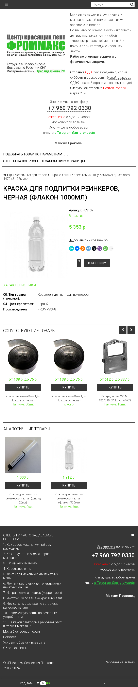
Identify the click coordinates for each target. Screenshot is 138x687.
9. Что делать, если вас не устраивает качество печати (31, 605)
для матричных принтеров (28, 175)
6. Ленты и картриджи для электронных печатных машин (32, 585)
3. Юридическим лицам (20, 563)
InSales (129, 662)
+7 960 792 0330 (69, 108)
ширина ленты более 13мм (70, 175)
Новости (9, 637)
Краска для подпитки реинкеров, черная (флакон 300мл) (69, 498)
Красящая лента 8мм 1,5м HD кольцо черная (69, 398)
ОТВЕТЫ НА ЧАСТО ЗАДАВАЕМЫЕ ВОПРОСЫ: (28, 537)
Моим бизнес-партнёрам (21, 631)
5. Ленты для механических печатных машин (30, 576)
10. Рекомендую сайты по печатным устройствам (30, 615)
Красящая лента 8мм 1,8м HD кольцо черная (23, 398)
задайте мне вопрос (85, 25)
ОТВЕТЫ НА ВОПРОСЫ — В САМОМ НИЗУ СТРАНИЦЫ (44, 161)
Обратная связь (15, 648)
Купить (23, 387)
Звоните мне (59, 102)
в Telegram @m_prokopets (74, 133)
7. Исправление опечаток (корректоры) (32, 593)
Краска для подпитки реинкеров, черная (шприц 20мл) (23, 498)
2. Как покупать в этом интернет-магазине (27, 556)
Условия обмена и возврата (24, 642)
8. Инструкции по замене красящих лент (32, 598)
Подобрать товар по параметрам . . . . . (36, 154)
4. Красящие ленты (17, 569)
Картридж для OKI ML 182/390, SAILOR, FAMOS (115, 398)
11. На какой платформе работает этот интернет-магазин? (32, 624)
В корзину (97, 263)
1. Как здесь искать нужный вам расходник (27, 546)
